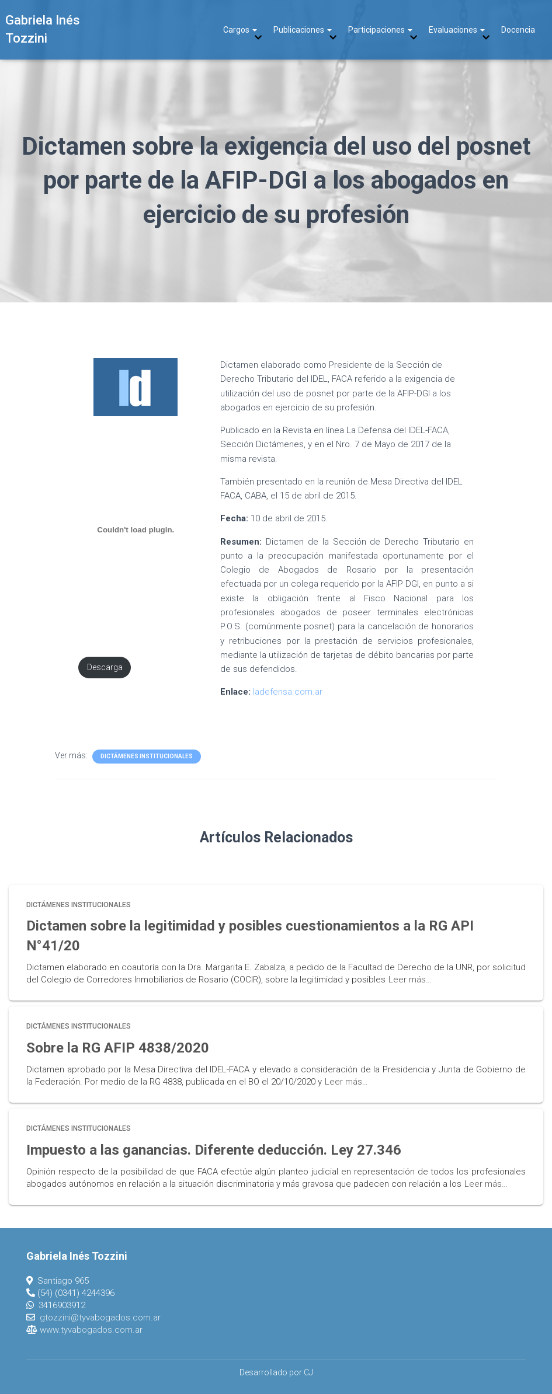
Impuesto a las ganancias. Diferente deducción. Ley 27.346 (213, 1150)
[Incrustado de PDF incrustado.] (135, 530)
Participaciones (380, 29)
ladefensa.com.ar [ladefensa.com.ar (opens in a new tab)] (287, 691)
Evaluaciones (457, 29)
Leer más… (410, 979)
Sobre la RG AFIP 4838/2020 (117, 1048)
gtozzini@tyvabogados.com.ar (100, 1317)
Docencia (518, 29)
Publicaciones (302, 29)
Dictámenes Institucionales (146, 756)
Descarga (105, 667)
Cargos (240, 29)
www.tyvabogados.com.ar (91, 1330)
